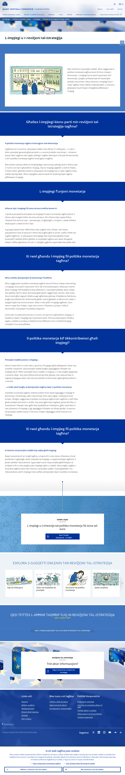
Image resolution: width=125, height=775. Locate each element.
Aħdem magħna (28, 705)
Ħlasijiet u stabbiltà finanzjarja (34, 14)
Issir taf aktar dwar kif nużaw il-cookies (80, 763)
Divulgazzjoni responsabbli (60, 708)
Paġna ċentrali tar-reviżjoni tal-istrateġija (63, 671)
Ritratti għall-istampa (30, 712)
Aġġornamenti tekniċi (58, 705)
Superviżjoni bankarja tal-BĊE (111, 14)
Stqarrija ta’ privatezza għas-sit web (89, 706)
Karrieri (120, 9)
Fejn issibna (26, 719)
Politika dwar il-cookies (86, 710)
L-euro (61, 14)
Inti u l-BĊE (110, 9)
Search (114, 4)
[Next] (122, 583)
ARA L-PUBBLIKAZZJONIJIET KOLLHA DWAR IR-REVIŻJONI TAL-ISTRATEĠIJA (62, 631)
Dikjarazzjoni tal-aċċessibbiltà (89, 714)
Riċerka (69, 14)
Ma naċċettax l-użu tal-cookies (92, 769)
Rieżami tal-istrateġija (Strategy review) (56, 19)
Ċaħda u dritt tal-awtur (58, 702)
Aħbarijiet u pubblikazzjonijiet (86, 14)
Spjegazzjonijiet (27, 708)
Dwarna (100, 9)
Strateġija (37, 19)
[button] (118, 4)
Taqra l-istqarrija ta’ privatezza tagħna (47, 763)
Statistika (51, 14)
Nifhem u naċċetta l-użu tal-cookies (33, 769)
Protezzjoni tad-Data (85, 702)
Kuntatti (24, 715)
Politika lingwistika (85, 717)
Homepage (6, 19)
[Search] (103, 3)
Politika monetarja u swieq (11, 14)
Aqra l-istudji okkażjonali (62, 536)
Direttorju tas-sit (9, 724)
